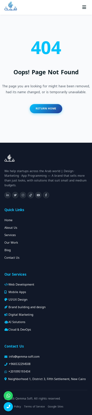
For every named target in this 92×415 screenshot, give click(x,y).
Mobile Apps (15, 292)
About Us (10, 228)
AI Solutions (14, 322)
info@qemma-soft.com (24, 356)
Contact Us (11, 258)
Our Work (11, 242)
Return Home (46, 108)
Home (8, 220)
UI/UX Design (15, 299)
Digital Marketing (18, 315)
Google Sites (55, 406)
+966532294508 (19, 364)
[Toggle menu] (84, 7)
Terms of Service (34, 406)
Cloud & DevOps (17, 329)
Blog (7, 250)
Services (10, 235)
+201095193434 (19, 371)
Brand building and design (25, 307)
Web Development (19, 284)
